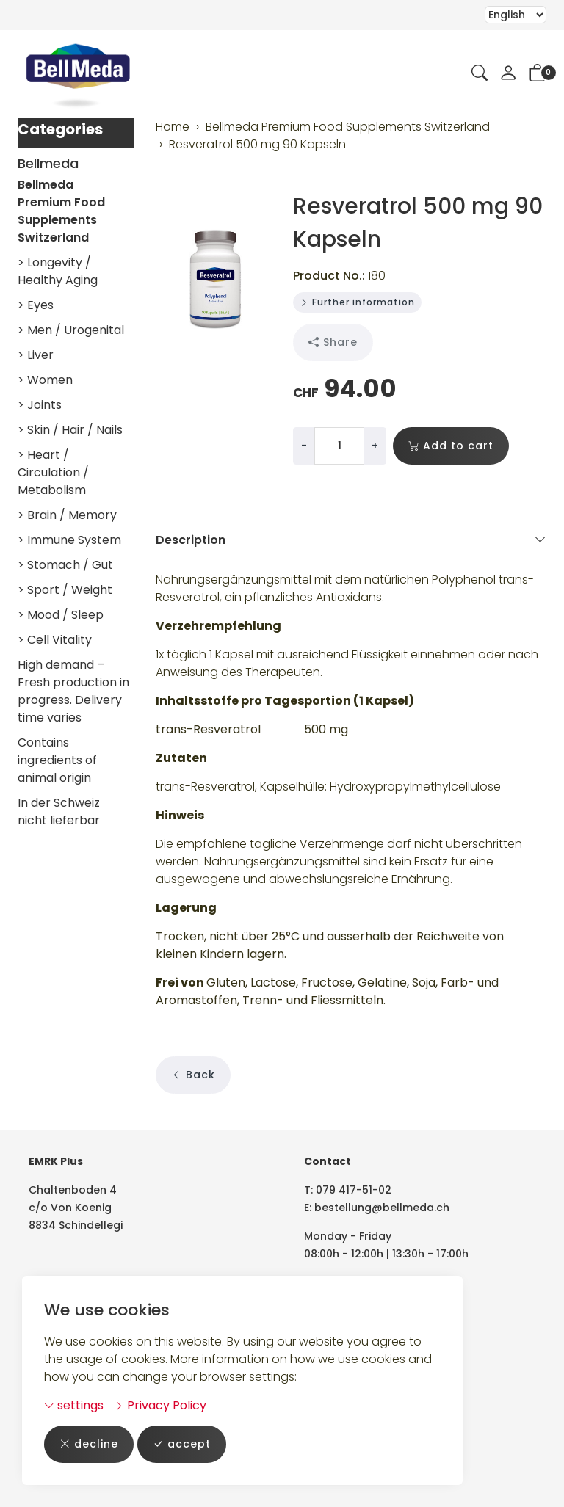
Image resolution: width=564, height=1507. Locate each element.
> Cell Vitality (55, 639)
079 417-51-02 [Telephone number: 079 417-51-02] (353, 1190)
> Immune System (69, 539)
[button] (479, 74)
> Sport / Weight (65, 589)
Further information (357, 302)
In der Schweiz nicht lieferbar (59, 811)
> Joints (40, 404)
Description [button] (351, 540)
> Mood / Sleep (61, 614)
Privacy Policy (160, 1405)
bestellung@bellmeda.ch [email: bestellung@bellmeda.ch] (381, 1207)
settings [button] (74, 1405)
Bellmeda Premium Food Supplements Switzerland (61, 211)
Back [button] (193, 1075)
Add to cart (451, 446)
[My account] (508, 74)
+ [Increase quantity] (375, 445)
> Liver (36, 354)
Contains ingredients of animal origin (57, 760)
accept (182, 1444)
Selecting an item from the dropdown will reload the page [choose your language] (515, 14)
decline (88, 1444)
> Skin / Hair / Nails (70, 429)
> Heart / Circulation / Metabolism (53, 472)
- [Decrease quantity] (304, 445)
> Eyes (36, 305)
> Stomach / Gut (65, 564)
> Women (45, 379)
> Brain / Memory (67, 514)
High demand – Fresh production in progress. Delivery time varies (73, 691)
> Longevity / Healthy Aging (58, 271)
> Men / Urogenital (71, 330)
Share (333, 342)
